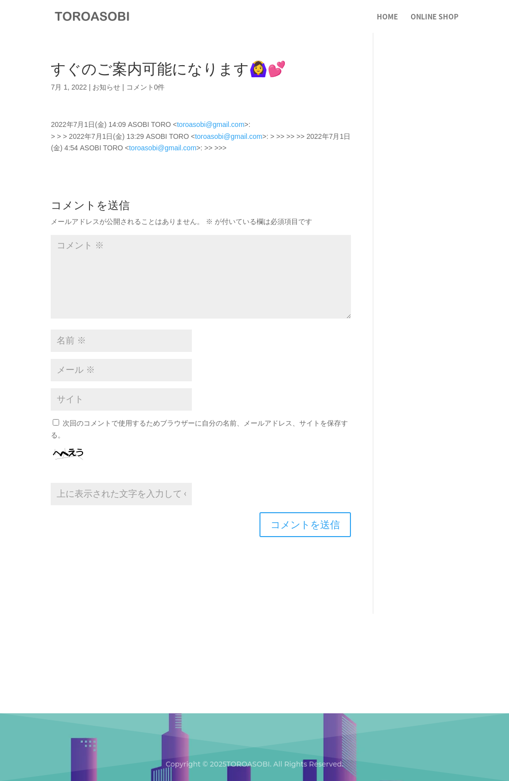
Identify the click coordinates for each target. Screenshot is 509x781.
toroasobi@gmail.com (211, 124)
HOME (387, 17)
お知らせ (106, 87)
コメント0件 (145, 87)
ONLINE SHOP (434, 17)
